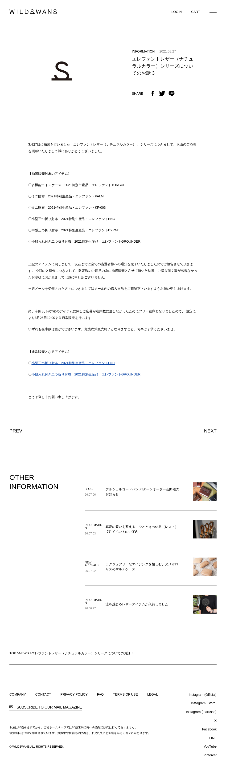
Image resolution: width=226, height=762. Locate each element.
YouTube (210, 746)
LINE (213, 738)
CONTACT (43, 694)
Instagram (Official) (203, 695)
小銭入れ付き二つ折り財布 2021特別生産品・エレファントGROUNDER (86, 374)
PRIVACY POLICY (73, 694)
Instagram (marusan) (201, 712)
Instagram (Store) (204, 703)
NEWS (24, 653)
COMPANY (17, 694)
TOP (12, 653)
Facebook (209, 729)
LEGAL (152, 694)
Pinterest (210, 755)
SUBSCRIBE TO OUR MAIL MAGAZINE (45, 707)
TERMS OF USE (125, 694)
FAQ (100, 694)
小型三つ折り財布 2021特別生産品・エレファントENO (73, 363)
